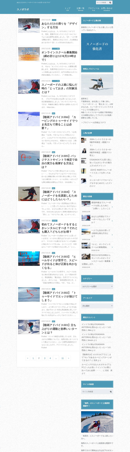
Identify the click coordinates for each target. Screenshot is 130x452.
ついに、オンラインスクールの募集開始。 (96, 229)
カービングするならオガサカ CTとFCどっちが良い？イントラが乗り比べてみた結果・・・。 (97, 345)
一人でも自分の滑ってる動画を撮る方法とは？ (96, 219)
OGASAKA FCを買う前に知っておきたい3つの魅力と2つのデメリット (101, 158)
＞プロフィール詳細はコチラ (92, 122)
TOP (67, 9)
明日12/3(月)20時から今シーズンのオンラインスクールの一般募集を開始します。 (96, 242)
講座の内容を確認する (97, 435)
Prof (93, 9)
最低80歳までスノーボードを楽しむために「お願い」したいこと (96, 197)
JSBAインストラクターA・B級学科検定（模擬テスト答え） (101, 148)
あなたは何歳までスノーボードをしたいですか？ (96, 209)
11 (63, 367)
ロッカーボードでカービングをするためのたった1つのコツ (101, 174)
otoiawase (106, 9)
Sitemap (80, 9)
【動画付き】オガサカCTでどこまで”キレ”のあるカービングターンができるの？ (96, 336)
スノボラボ (22, 9)
